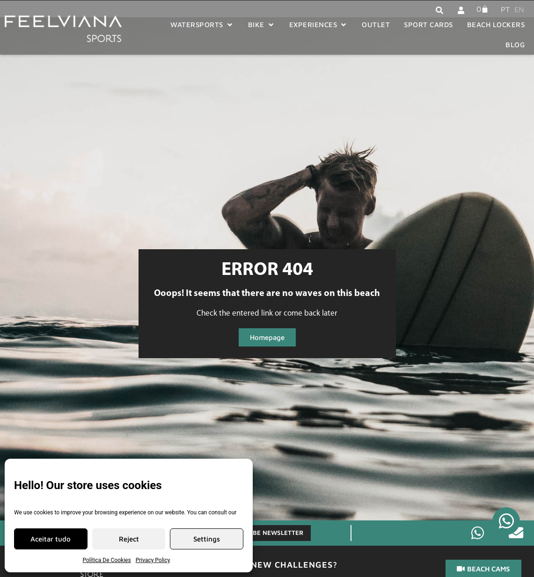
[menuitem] (503, 9)
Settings (206, 539)
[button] (202, 25)
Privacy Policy (153, 560)
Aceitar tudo (50, 539)
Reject (129, 539)
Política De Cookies (107, 560)
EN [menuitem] (519, 9)
